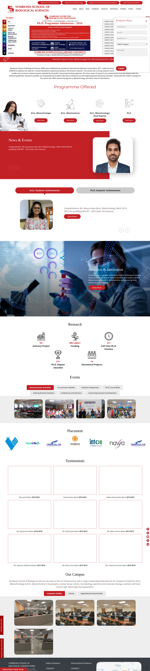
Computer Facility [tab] (54, 593)
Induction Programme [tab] (90, 387)
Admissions (114, 9)
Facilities (123, 9)
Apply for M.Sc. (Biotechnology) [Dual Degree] (103, 3)
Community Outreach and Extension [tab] (102, 393)
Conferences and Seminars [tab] (71, 393)
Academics (95, 9)
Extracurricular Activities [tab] (40, 387)
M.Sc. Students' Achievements (45, 190)
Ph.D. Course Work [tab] (112, 387)
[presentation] (130, 61)
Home (75, 9)
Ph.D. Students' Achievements (105, 190)
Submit (121, 68)
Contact (138, 9)
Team (87, 9)
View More (41, 120)
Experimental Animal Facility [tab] (92, 593)
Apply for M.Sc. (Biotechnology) (74, 3)
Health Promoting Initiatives (131, 3)
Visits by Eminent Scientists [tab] (43, 393)
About (81, 9)
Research (104, 9)
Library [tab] (71, 593)
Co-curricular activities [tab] (66, 387)
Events (130, 9)
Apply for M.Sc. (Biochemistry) (49, 3)
